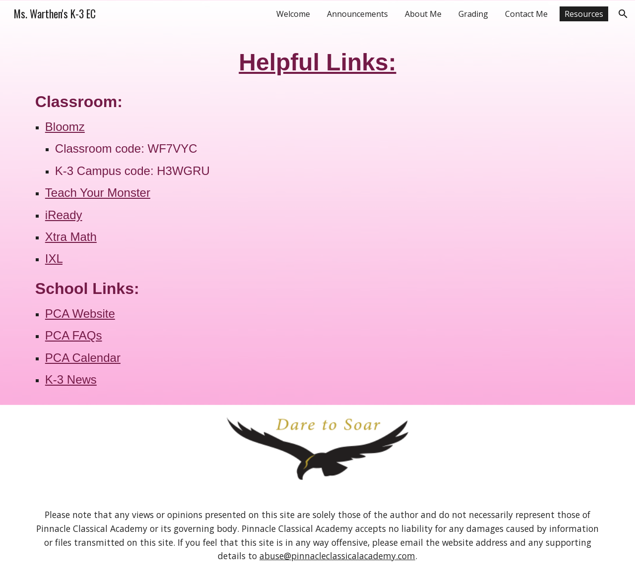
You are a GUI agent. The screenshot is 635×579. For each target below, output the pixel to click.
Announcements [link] (357, 13)
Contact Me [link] (526, 13)
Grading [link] (473, 13)
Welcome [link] (293, 13)
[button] (623, 14)
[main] (317, 216)
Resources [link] (584, 13)
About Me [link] (423, 13)
